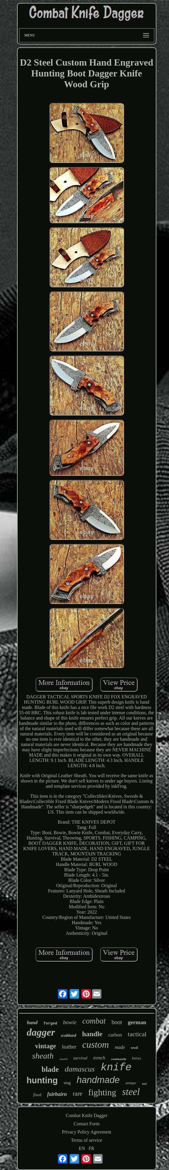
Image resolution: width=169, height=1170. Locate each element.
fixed (37, 1095)
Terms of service (86, 1140)
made (120, 1047)
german (137, 1022)
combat (94, 1021)
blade (50, 1069)
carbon (115, 1035)
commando (118, 1059)
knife (116, 1068)
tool (144, 1083)
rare (78, 1093)
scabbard (68, 1035)
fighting (102, 1092)
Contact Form (86, 1123)
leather (69, 1047)
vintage (45, 1046)
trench (99, 1057)
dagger (41, 1032)
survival (80, 1058)
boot (116, 1022)
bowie (69, 1022)
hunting (42, 1080)
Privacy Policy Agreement (86, 1131)
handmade (98, 1080)
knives (136, 1058)
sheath (42, 1055)
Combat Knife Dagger (86, 1115)
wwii (134, 1047)
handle (92, 1034)
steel (131, 1091)
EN (82, 1148)
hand (32, 1022)
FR (91, 1148)
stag (67, 1082)
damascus (80, 1069)
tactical (137, 1034)
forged (50, 1023)
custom (95, 1044)
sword (64, 1059)
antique (131, 1083)
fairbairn (57, 1094)
